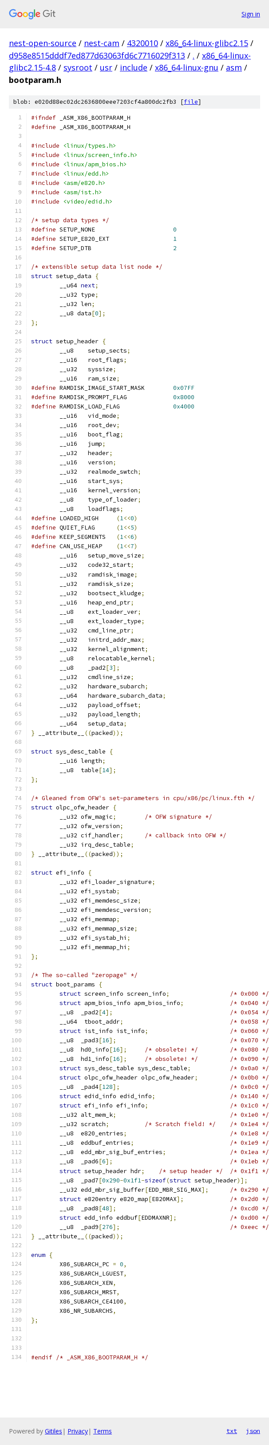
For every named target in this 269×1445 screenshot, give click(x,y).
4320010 (142, 43)
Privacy (77, 1431)
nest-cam (101, 43)
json (253, 1431)
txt (231, 1431)
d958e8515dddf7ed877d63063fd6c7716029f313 (97, 55)
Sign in (250, 14)
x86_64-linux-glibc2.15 (207, 43)
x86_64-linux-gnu (186, 67)
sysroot (77, 67)
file (191, 102)
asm (234, 67)
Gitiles (53, 1431)
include (133, 67)
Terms (102, 1431)
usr (106, 67)
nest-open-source (42, 43)
